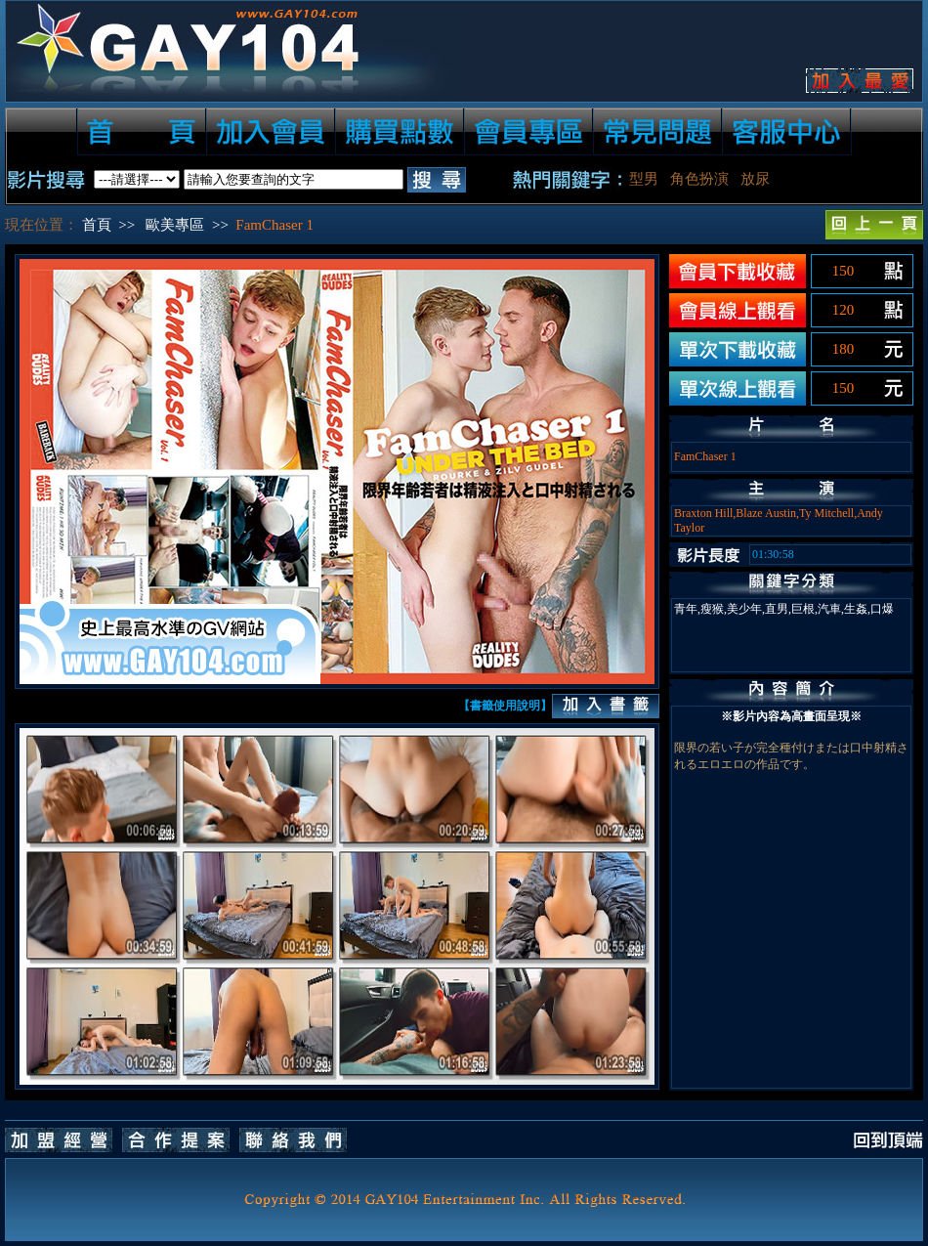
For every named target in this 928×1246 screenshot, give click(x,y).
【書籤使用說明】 (505, 705)
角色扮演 (699, 179)
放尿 (755, 179)
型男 (643, 179)
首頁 (96, 225)
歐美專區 (175, 225)
